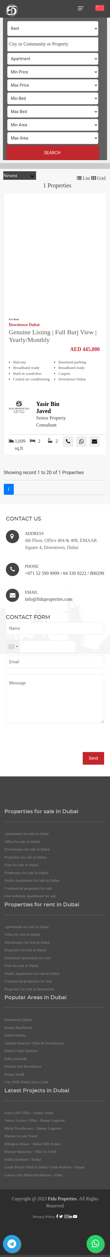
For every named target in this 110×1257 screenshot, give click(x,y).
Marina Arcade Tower (21, 1186)
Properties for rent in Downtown (29, 1039)
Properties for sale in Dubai (25, 907)
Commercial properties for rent (28, 1031)
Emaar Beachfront (18, 1077)
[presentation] (50, 740)
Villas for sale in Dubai (22, 892)
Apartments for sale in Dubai (26, 884)
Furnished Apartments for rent (27, 1008)
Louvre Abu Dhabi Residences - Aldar (33, 1225)
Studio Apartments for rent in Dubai (31, 1023)
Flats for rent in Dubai (21, 1016)
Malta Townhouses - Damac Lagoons (32, 1178)
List (83, 178)
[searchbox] (53, 44)
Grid (98, 178)
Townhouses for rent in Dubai (27, 992)
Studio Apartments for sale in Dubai (31, 931)
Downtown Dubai (24, 325)
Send (93, 758)
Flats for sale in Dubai (21, 915)
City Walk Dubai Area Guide (26, 1132)
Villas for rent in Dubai (22, 985)
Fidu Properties (62, 1198)
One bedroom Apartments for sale (30, 946)
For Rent (14, 319)
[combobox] (52, 44)
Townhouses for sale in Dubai (27, 899)
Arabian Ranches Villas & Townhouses (34, 1093)
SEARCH (53, 152)
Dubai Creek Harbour (21, 1101)
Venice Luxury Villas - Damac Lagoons (34, 1171)
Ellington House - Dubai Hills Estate (32, 1194)
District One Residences (22, 1117)
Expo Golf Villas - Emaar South (28, 1163)
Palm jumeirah (15, 1109)
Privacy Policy (44, 1216)
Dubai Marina (15, 1085)
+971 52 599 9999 (42, 573)
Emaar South (14, 1124)
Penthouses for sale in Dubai (26, 923)
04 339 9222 (74, 573)
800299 (97, 573)
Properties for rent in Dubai (25, 1000)
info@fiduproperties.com (48, 599)
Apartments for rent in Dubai (26, 977)
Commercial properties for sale (28, 938)
